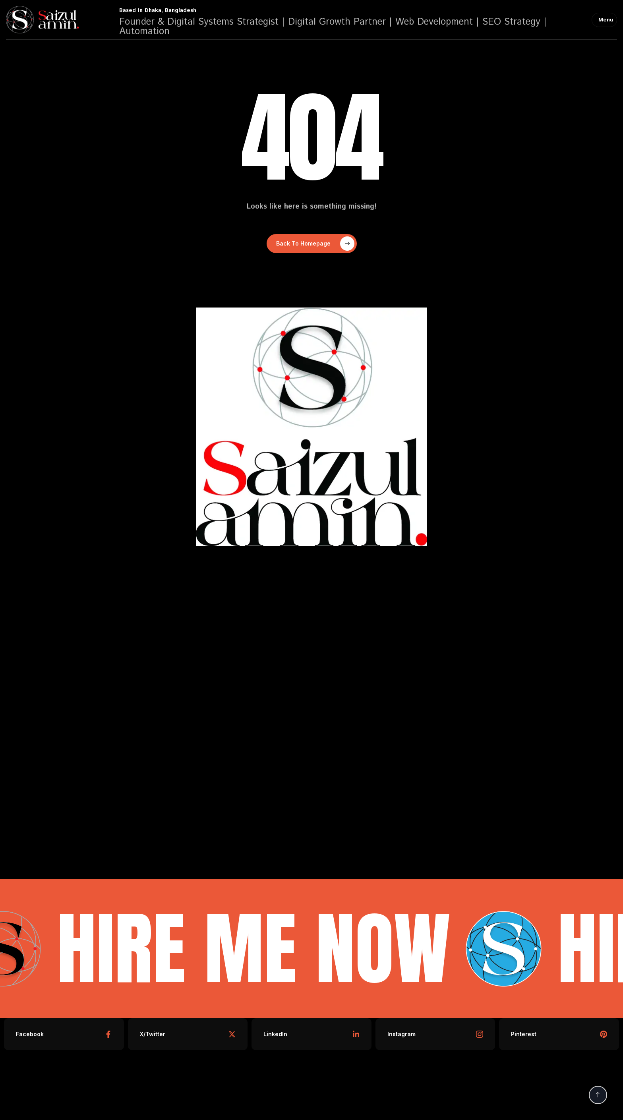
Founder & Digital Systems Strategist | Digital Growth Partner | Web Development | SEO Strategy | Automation (333, 26)
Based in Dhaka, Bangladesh (157, 10)
